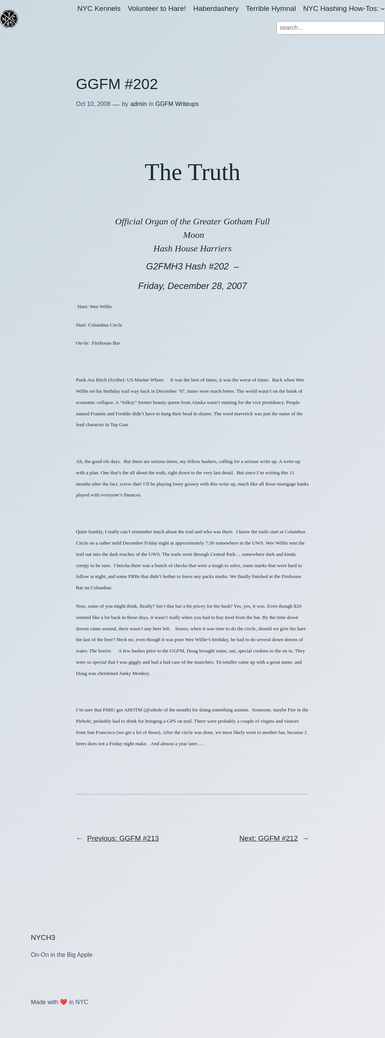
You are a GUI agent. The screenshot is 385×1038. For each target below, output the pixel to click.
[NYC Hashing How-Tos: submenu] (382, 8)
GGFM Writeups (177, 104)
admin (138, 104)
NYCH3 (43, 937)
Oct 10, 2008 (93, 104)
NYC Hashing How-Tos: (341, 8)
